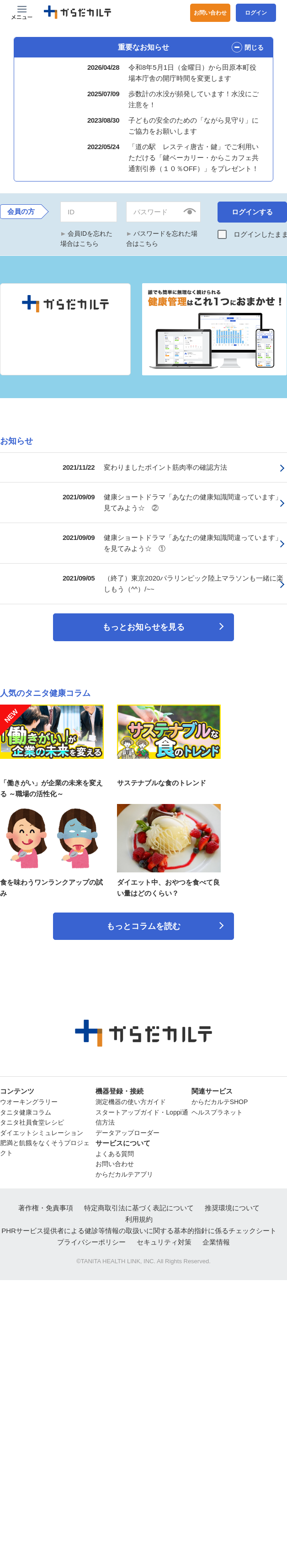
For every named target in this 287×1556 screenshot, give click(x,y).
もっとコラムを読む (143, 922)
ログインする (252, 208)
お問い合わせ (210, 13)
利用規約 (139, 1215)
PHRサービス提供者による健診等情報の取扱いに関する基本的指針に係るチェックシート (138, 1227)
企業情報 (216, 1238)
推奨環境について (232, 1204)
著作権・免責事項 (45, 1204)
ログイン (256, 13)
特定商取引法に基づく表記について (139, 1204)
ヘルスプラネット (217, 1108)
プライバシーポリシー (91, 1238)
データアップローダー (127, 1129)
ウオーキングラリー (29, 1098)
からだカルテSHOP (219, 1098)
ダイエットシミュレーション (41, 1129)
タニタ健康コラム (25, 1108)
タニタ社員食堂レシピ (32, 1118)
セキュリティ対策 (164, 1238)
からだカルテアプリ (124, 1170)
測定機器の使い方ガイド (131, 1098)
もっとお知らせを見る (143, 623)
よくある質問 (115, 1150)
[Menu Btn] (22, 13)
